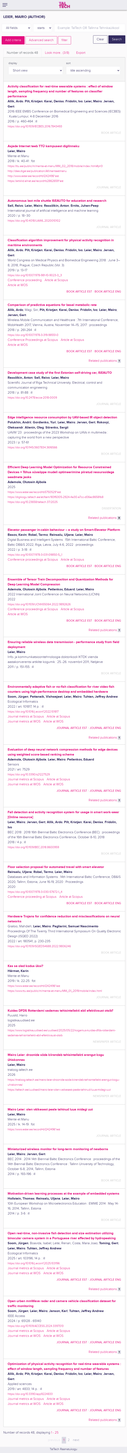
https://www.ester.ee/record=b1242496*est (34, 986)
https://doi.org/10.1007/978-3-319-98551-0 (33, 335)
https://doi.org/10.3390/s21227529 (29, 774)
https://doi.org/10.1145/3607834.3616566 (32, 447)
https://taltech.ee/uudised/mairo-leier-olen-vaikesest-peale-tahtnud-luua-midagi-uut (59, 1089)
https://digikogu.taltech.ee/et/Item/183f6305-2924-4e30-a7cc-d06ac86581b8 (55, 497)
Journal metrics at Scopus (26, 717)
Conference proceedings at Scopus (33, 560)
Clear (100, 39)
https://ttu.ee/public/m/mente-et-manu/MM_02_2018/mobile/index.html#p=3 (55, 166)
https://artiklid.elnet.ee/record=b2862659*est (35, 181)
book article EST (79, 291)
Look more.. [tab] (57, 53)
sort (68, 63)
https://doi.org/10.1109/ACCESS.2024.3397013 (36, 1326)
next (76, 1440)
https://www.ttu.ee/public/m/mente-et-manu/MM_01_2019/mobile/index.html (55, 991)
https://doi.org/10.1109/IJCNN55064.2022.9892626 (39, 604)
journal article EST (72, 728)
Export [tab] (80, 53)
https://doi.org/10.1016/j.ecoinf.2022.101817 (33, 711)
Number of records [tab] (22, 53)
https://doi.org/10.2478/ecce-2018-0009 (32, 397)
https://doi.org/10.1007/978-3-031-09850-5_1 (35, 554)
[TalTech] (64, 5)
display (12, 63)
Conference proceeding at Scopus (32, 897)
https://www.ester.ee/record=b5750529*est (34, 492)
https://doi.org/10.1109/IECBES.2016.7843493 (35, 126)
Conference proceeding (25, 280)
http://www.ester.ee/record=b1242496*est (33, 176)
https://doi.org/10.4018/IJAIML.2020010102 (34, 220)
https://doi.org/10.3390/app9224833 (30, 1394)
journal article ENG (105, 728)
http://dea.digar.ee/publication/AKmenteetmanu (37, 171)
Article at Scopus (56, 280)
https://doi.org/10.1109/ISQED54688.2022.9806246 (39, 946)
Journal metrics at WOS (24, 722)
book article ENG (108, 291)
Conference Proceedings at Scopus (33, 340)
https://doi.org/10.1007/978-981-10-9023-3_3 (35, 275)
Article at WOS (18, 285)
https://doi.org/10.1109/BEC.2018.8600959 (33, 847)
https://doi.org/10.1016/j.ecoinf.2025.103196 (34, 1263)
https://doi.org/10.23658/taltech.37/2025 (33, 502)
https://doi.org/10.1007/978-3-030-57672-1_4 (35, 892)
